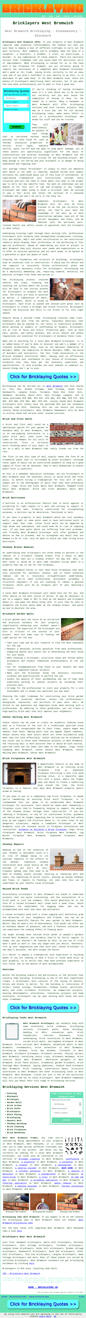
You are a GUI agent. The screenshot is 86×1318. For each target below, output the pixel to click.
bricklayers (76, 259)
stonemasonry (23, 1047)
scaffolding (72, 1159)
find (11, 1242)
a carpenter (66, 1162)
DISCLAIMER (77, 16)
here (19, 1231)
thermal (7, 143)
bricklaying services (63, 1081)
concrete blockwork (57, 1035)
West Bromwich (54, 386)
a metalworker (63, 1165)
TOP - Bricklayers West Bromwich (21, 1273)
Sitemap (4, 1296)
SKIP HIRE (67, 1168)
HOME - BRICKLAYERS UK (43, 1287)
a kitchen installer (28, 1171)
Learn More (45, 1316)
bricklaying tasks (62, 1072)
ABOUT (58, 16)
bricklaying (16, 280)
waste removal (62, 1183)
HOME (43, 16)
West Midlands (23, 1075)
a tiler (43, 1177)
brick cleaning (32, 1069)
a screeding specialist (44, 1180)
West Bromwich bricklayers (38, 1023)
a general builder (26, 1168)
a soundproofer (47, 1174)
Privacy (82, 1296)
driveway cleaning (29, 1159)
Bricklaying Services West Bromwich (33, 1087)
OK (55, 1316)
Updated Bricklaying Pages (39, 1296)
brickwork (50, 161)
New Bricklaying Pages (18, 1296)
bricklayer (71, 359)
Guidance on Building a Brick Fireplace (43, 829)
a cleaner (22, 1165)
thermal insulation (72, 1186)
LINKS (50, 16)
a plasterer (28, 1162)
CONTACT (66, 16)
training (77, 236)
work (53, 251)
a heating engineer (26, 1186)
